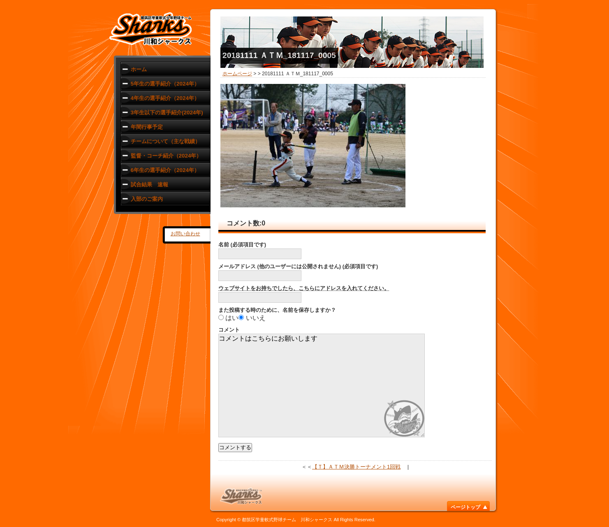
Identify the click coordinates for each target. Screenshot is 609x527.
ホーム (139, 69)
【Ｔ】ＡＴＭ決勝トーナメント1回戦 (356, 467)
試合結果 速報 (149, 184)
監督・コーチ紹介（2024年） (166, 156)
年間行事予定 (147, 127)
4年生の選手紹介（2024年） (165, 98)
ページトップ (465, 507)
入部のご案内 (147, 199)
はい (232, 317)
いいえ (256, 317)
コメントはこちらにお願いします (321, 385)
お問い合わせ (185, 233)
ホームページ (237, 74)
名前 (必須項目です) (242, 244)
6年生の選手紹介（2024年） (165, 170)
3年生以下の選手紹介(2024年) (167, 112)
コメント (229, 330)
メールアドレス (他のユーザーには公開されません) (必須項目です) (298, 266)
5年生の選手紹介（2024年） (165, 84)
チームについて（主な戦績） (165, 141)
